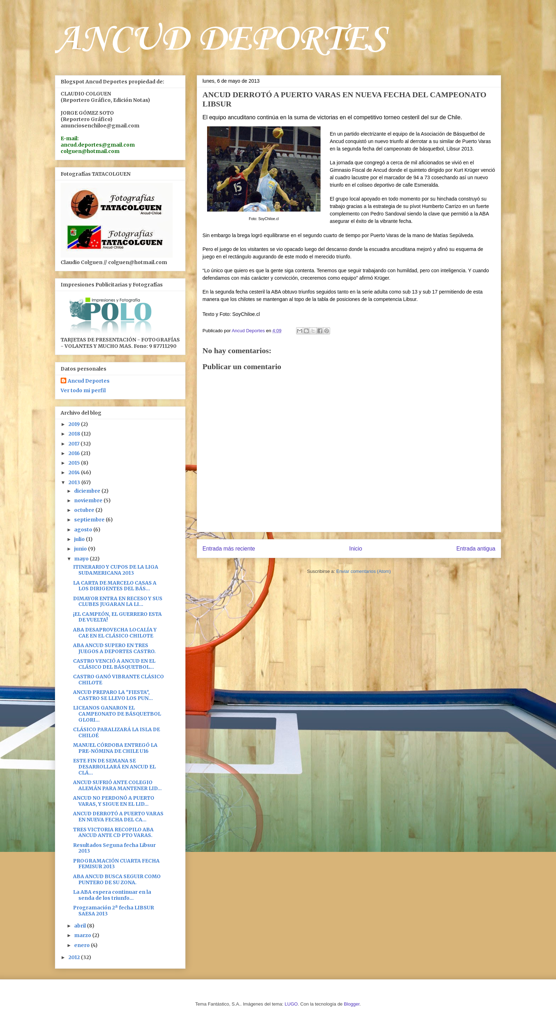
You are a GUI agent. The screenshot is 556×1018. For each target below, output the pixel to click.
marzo (83, 935)
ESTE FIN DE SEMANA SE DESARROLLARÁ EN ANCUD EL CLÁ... (114, 766)
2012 (74, 957)
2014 (74, 472)
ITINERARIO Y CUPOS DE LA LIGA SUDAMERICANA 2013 (115, 570)
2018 (74, 434)
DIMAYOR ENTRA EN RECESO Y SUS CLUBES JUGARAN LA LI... (117, 601)
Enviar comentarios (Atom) (363, 571)
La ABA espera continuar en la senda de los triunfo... (112, 895)
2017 (74, 443)
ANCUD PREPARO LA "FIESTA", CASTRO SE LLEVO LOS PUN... (113, 695)
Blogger (352, 1004)
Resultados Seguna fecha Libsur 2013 (114, 848)
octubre (84, 510)
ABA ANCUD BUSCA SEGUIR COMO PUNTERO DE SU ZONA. (117, 879)
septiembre (90, 519)
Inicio (355, 549)
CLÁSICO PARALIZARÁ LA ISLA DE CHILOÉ (116, 732)
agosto (83, 529)
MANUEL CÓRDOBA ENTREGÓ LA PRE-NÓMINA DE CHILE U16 (115, 748)
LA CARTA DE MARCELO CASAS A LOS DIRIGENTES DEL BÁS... (114, 586)
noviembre (89, 500)
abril (80, 926)
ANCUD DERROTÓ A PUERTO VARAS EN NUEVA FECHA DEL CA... (118, 816)
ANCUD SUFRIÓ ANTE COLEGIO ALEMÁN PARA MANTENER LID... (117, 785)
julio (80, 539)
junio (81, 549)
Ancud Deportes (89, 381)
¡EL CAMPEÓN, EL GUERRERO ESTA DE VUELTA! (117, 617)
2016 (74, 453)
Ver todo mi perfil (83, 390)
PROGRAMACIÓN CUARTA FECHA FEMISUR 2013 (116, 864)
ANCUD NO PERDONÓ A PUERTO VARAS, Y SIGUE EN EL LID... (113, 801)
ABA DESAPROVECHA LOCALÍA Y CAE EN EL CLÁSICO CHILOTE (115, 632)
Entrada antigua (475, 549)
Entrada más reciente (228, 549)
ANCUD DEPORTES (220, 39)
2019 (74, 424)
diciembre (87, 491)
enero (82, 945)
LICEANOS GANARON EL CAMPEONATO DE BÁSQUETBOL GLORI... (117, 714)
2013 (74, 482)
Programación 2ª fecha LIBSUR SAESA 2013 (113, 910)
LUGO (291, 1004)
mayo (82, 558)
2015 (74, 463)
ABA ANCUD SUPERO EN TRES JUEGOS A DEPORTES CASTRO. (114, 648)
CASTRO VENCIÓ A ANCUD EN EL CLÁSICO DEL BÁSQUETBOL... (114, 664)
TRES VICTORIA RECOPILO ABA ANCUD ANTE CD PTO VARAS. (113, 832)
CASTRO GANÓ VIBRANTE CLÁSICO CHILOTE (118, 679)
